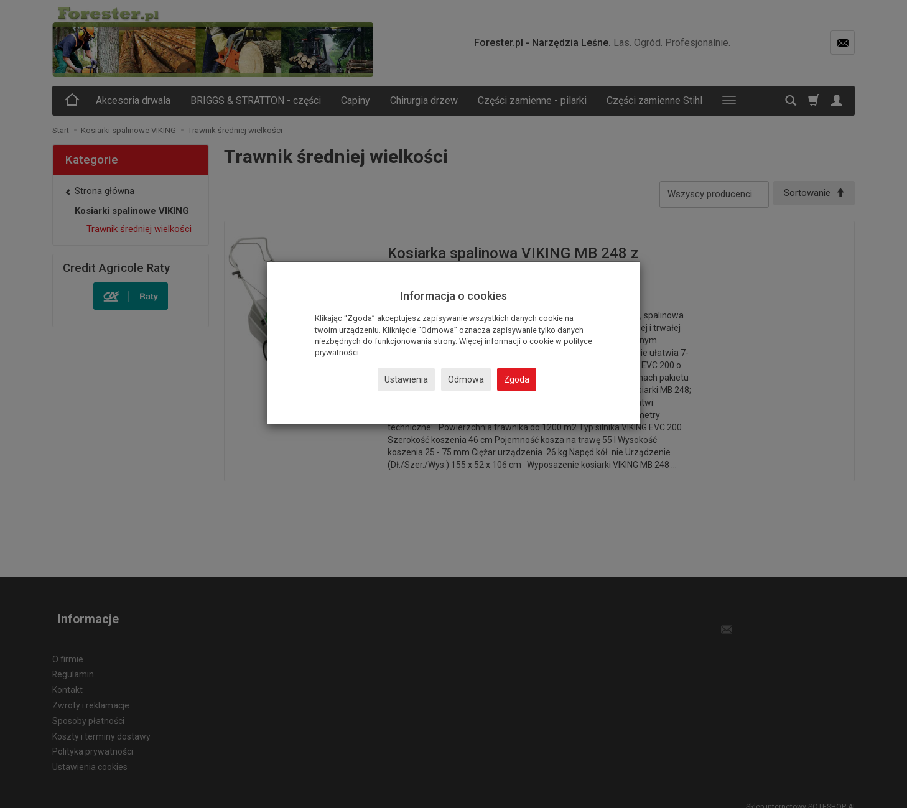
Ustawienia (406, 379)
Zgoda (516, 379)
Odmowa (466, 379)
